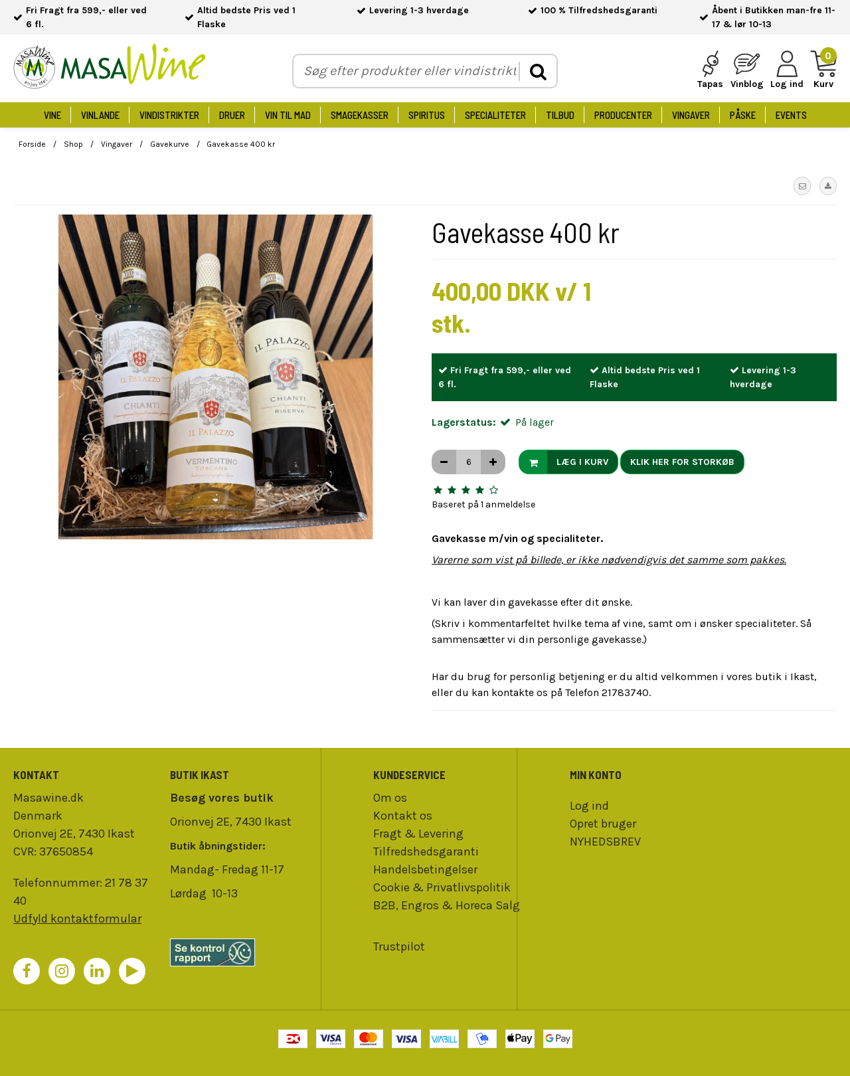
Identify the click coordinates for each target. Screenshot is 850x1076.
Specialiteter (495, 115)
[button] (802, 186)
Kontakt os (402, 815)
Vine (52, 115)
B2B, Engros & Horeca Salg (446, 905)
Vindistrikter (169, 115)
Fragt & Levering (418, 833)
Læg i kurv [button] (563, 462)
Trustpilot (399, 946)
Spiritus (426, 115)
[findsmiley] (241, 952)
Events (791, 115)
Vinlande (100, 115)
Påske (743, 115)
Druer (232, 115)
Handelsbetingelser (425, 869)
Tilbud (560, 115)
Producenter (623, 115)
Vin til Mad (288, 115)
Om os (390, 797)
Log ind (589, 805)
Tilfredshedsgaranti (426, 851)
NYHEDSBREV (605, 841)
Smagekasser (359, 115)
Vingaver (691, 115)
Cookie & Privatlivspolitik (442, 887)
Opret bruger (603, 823)
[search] (537, 71)
